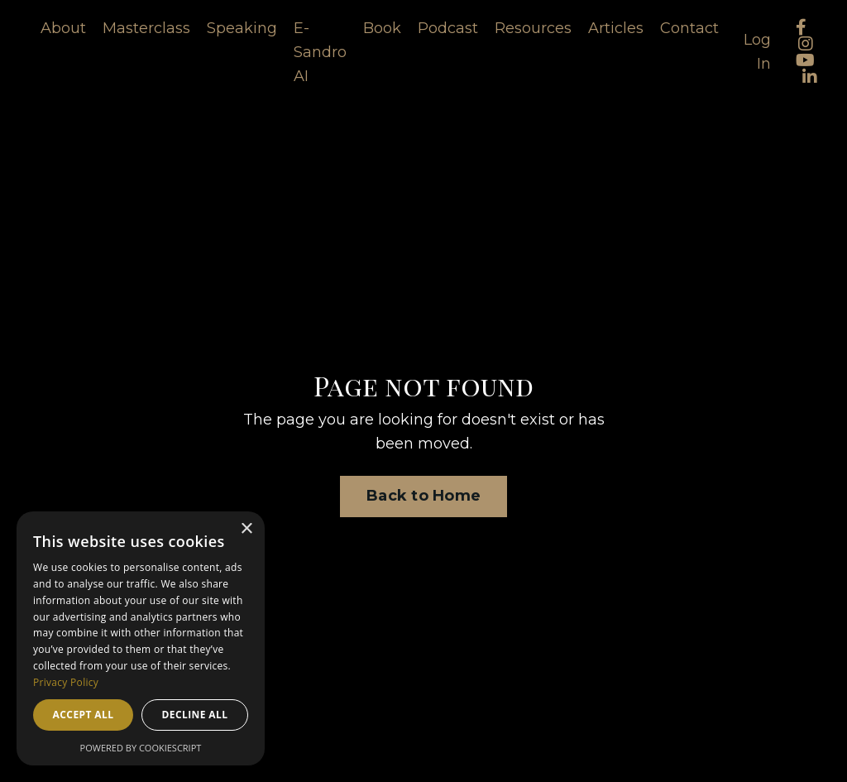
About (63, 28)
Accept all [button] (83, 715)
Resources (533, 28)
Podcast (448, 28)
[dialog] (141, 638)
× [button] (246, 529)
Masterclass (146, 28)
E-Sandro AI (320, 52)
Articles (616, 28)
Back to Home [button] (423, 496)
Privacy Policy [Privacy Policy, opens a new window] (65, 682)
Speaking (242, 28)
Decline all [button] (195, 715)
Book (382, 28)
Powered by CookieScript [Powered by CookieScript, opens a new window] (141, 747)
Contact (689, 28)
